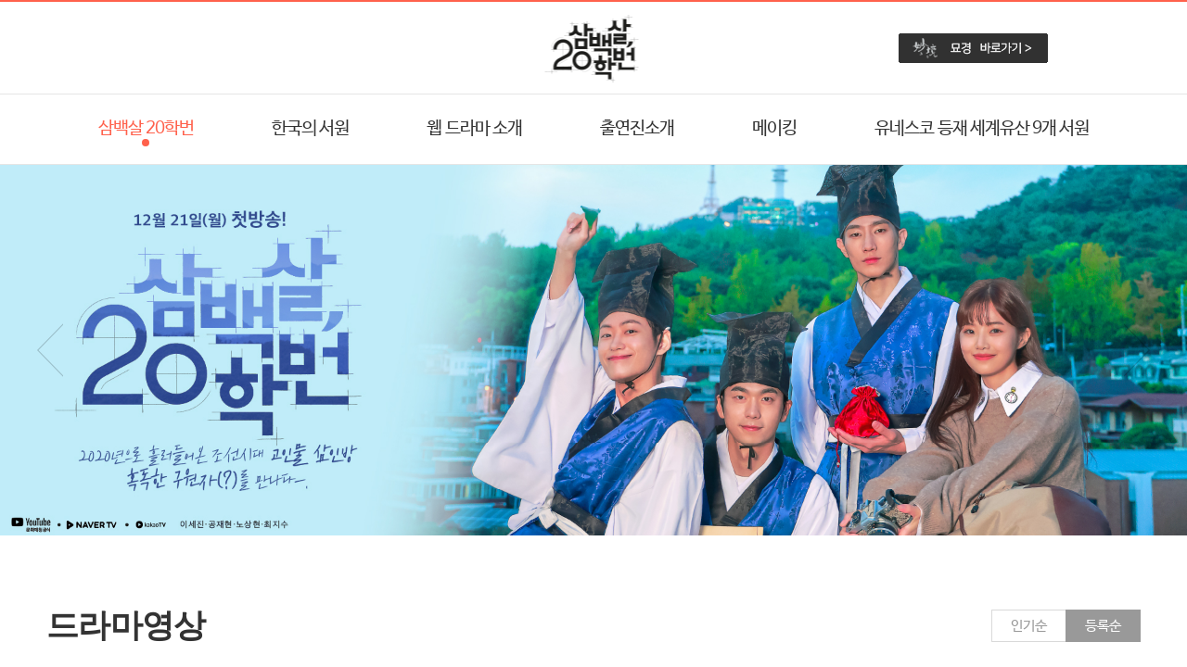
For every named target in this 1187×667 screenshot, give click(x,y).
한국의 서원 (310, 129)
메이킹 (774, 129)
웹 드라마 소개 (474, 129)
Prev (50, 350)
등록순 (1103, 626)
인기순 (1029, 626)
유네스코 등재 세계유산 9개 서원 (981, 129)
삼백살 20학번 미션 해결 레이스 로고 (594, 48)
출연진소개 (637, 129)
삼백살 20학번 (146, 129)
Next (1137, 350)
